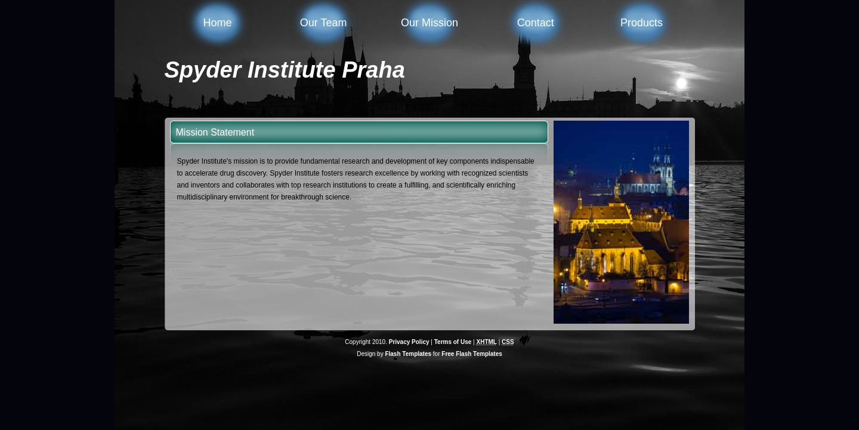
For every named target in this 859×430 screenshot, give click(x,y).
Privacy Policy (409, 342)
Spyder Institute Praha (285, 69)
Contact (535, 23)
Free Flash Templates (471, 354)
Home (217, 23)
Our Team (323, 23)
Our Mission (429, 23)
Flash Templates (408, 354)
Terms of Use (453, 342)
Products (641, 23)
